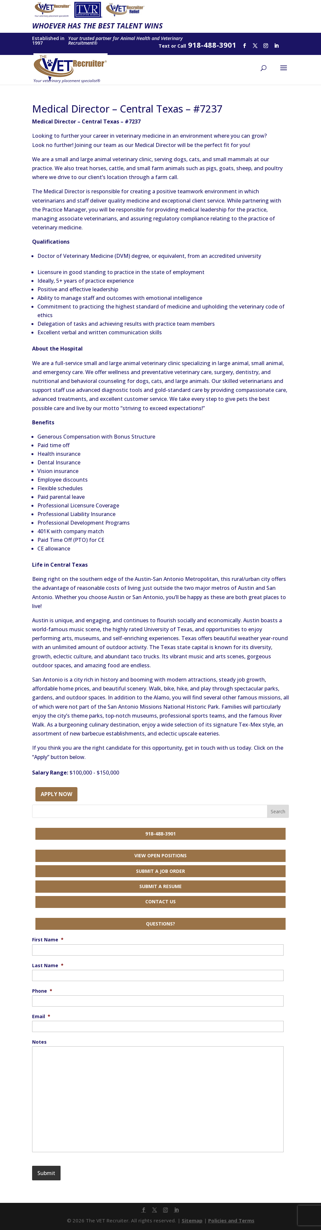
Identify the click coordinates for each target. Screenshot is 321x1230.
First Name (48, 940)
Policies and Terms (231, 1220)
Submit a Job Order (160, 871)
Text (164, 46)
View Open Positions (160, 855)
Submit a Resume (160, 886)
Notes (39, 1042)
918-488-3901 (160, 833)
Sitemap (192, 1220)
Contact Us (160, 901)
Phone (42, 991)
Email (41, 1016)
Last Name (48, 966)
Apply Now (56, 794)
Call (181, 46)
